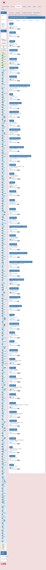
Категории (11, 12)
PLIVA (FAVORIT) (4, 372)
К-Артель (3, 476)
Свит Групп (3, 509)
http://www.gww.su (5, 556)
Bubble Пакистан (4, 149)
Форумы (3, 544)
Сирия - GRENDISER (4, 513)
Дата (43, 20)
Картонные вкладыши (4, 483)
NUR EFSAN (3, 328)
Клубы (3, 548)
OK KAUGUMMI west (4, 346)
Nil (3, 325)
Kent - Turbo (3, 268)
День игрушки (3, 470)
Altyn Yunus (3, 91)
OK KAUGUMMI (4, 338)
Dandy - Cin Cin (3, 181)
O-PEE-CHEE (3, 331)
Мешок (3, 547)
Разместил (37, 20)
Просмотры (30, 20)
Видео (3, 545)
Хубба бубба (3, 529)
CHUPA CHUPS (3, 162)
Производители (37, 12)
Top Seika (3, 418)
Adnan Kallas (3, 77)
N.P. (4, 319)
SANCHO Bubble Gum (3, 383)
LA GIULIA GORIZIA (13, 26)
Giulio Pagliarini (4, 226)
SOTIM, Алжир (3, 402)
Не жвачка (3, 540)
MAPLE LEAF (3, 297)
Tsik (4, 428)
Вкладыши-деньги (4, 466)
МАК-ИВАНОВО (4, 493)
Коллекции (4, 70)
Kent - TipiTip (3, 265)
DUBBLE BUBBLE (3, 197)
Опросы (3, 546)
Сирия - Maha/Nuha (4, 517)
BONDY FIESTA (3, 143)
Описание (24, 20)
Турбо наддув (3, 525)
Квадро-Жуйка (3, 487)
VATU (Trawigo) (4, 443)
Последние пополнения (27, 12)
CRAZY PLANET (3, 171)
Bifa (4, 120)
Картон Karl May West (4, 480)
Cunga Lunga (3, 175)
